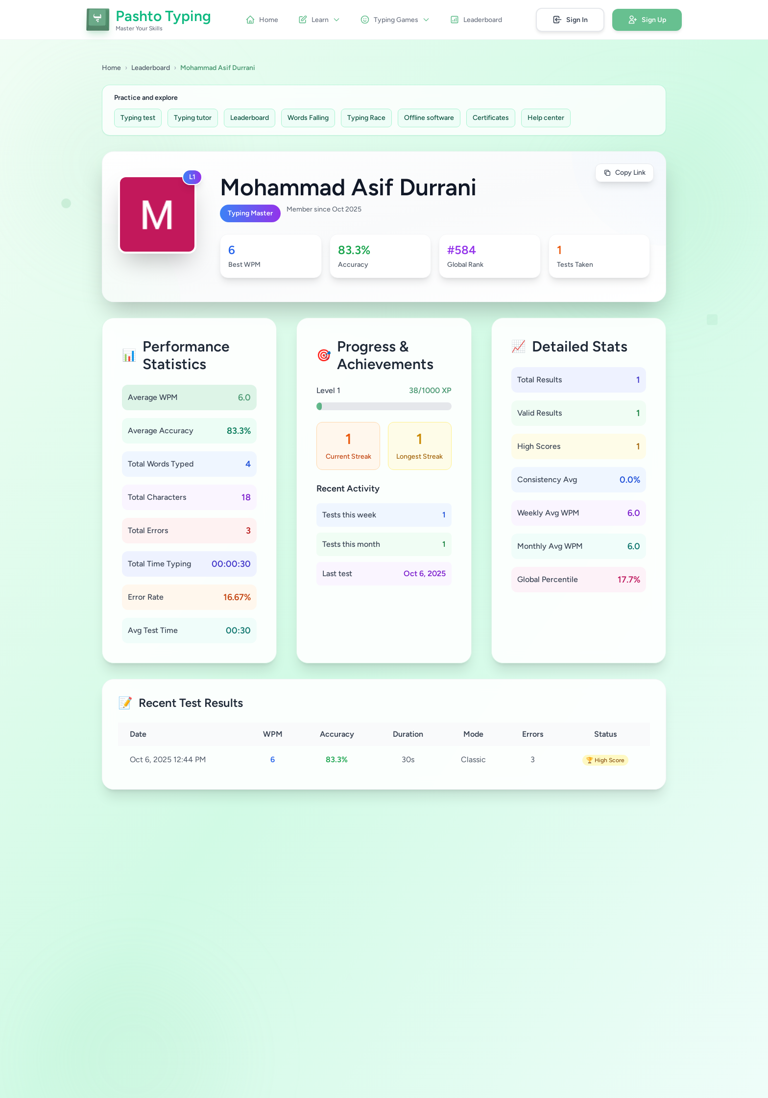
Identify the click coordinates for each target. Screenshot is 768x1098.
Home (261, 19)
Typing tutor (193, 118)
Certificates (491, 118)
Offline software (429, 118)
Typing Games (395, 19)
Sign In (570, 19)
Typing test (137, 118)
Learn (319, 19)
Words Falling (308, 118)
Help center (546, 118)
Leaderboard (476, 19)
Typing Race (366, 118)
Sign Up (647, 19)
